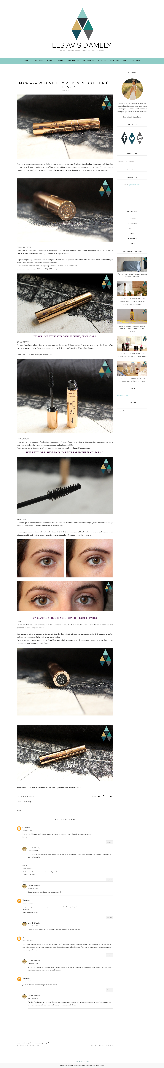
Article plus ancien (101, 1046)
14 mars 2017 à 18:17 (28, 868)
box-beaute (132, 224)
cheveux (132, 229)
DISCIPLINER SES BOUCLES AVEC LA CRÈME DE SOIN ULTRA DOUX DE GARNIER (132, 328)
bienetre (132, 219)
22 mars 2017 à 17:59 (33, 926)
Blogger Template (100, 1065)
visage (132, 244)
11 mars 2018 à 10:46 (28, 981)
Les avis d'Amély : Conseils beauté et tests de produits (77, 1065)
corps (132, 234)
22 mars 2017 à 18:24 (28, 941)
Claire (25, 865)
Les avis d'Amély (34, 848)
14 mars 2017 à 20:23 (33, 888)
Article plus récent (29, 1046)
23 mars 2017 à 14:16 (33, 963)
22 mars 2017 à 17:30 (28, 903)
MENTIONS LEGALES (82, 1061)
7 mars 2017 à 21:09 (33, 850)
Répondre (109, 842)
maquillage (27, 801)
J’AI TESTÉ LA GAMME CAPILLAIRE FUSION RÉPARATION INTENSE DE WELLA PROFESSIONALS (132, 301)
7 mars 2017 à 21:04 (27, 830)
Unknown (26, 900)
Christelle (26, 828)
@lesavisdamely (134, 184)
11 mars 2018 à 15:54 (33, 998)
